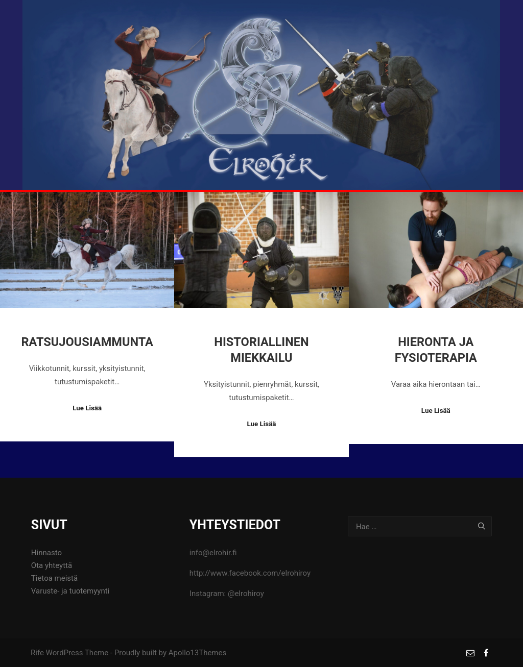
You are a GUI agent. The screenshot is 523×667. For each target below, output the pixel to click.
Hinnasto (46, 552)
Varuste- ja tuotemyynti (70, 591)
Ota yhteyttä (51, 565)
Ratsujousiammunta (87, 342)
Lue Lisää (87, 408)
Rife (37, 652)
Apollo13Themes (198, 652)
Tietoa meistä (54, 578)
